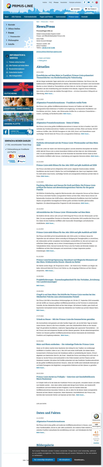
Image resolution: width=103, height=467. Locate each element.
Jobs (24, 460)
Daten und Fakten (43, 58)
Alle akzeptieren (64, 459)
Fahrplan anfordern (75, 2)
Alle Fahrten (16, 17)
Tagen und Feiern (46, 17)
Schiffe (10, 44)
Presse (56, 2)
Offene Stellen (13, 28)
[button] (99, 430)
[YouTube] (88, 2)
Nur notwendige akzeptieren (43, 459)
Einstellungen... (79, 459)
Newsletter (63, 2)
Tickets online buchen (15, 62)
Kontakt (84, 17)
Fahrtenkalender (30, 17)
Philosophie (12, 40)
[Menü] (100, 414)
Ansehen (96, 443)
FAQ (50, 2)
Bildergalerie (42, 60)
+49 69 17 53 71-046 (48, 48)
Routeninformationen (15, 69)
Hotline (45, 2)
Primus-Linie (73, 17)
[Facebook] (84, 2)
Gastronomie (61, 17)
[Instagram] (92, 2)
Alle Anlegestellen (14, 76)
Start (7, 17)
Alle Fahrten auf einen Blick (17, 65)
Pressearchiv (14, 36)
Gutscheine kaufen (14, 72)
